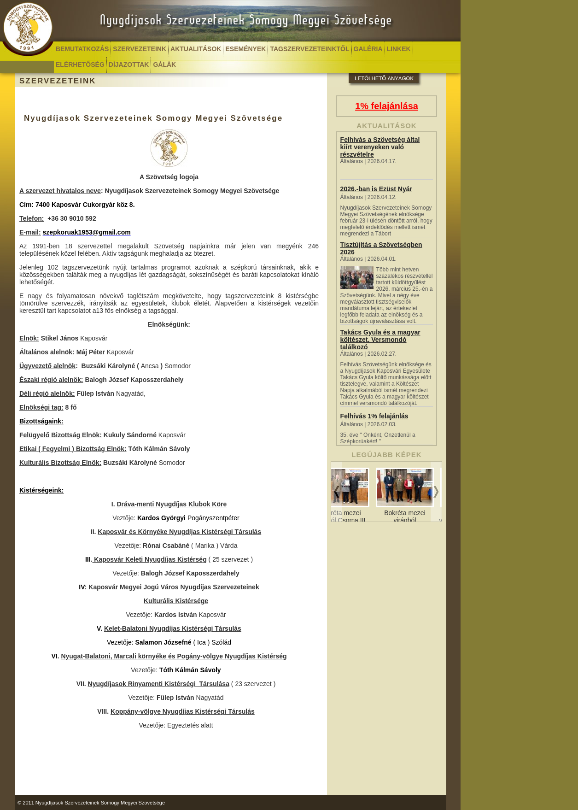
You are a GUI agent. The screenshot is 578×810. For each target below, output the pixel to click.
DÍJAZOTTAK (129, 64)
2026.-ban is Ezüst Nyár (376, 189)
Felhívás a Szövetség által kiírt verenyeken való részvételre (380, 147)
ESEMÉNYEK (245, 49)
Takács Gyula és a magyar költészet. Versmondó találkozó (380, 340)
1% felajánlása (386, 106)
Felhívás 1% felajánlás (374, 416)
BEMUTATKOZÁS (82, 49)
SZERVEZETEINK (139, 49)
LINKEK (399, 49)
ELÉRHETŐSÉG (80, 64)
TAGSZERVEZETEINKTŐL (309, 49)
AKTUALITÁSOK (195, 49)
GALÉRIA (368, 49)
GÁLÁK (164, 64)
